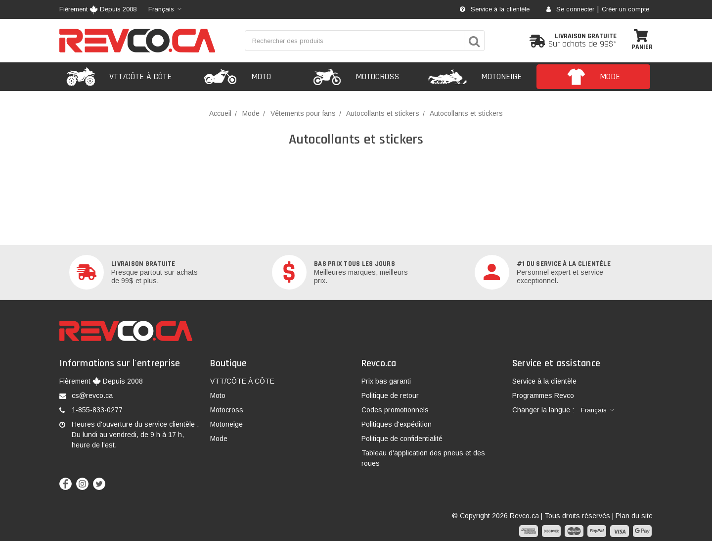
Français (161, 9)
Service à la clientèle (495, 9)
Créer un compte (625, 9)
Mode (218, 439)
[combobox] (164, 9)
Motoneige (226, 424)
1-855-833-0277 (97, 410)
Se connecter (570, 9)
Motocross (226, 410)
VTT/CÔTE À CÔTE (242, 381)
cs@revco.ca (92, 395)
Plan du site (634, 516)
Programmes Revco (543, 395)
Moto (217, 395)
